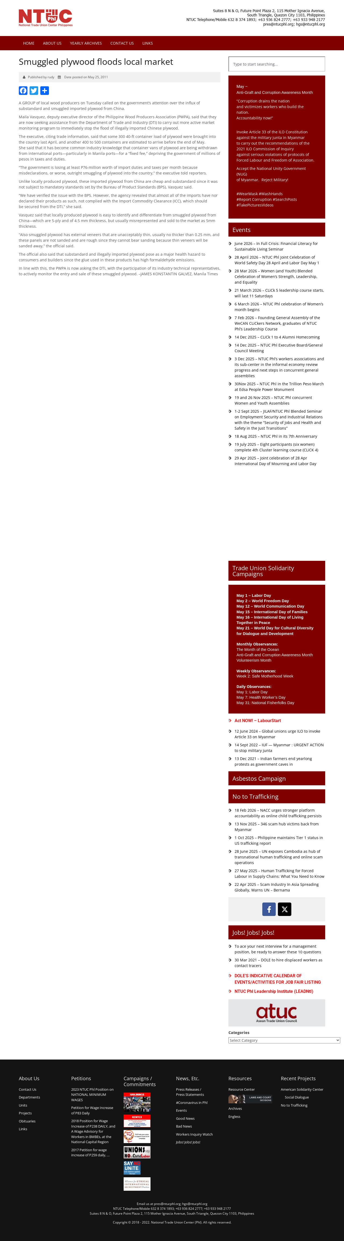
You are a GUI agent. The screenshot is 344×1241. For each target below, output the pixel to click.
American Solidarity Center (302, 1089)
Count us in (137, 1136)
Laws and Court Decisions (250, 1099)
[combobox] (276, 64)
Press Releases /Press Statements (190, 1092)
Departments (29, 1097)
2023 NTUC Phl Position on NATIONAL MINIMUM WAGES (92, 1094)
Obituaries (27, 1121)
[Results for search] (276, 75)
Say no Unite (137, 1168)
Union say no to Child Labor (137, 1152)
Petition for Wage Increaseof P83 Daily (92, 1110)
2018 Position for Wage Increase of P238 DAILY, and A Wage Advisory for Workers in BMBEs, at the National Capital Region (93, 1131)
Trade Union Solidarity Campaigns (263, 571)
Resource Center (241, 1089)
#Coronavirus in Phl (191, 1102)
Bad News (184, 1126)
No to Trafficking (255, 796)
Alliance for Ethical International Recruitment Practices (137, 1184)
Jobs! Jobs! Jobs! (253, 932)
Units (23, 1105)
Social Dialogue (297, 1097)
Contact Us (122, 43)
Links (147, 43)
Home (28, 43)
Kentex (137, 1121)
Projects (25, 1113)
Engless (234, 1116)
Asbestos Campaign (259, 778)
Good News (185, 1118)
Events (241, 230)
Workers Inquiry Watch (194, 1134)
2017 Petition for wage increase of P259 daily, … (90, 1152)
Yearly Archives (86, 43)
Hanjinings (137, 1102)
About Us (52, 43)
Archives (235, 1108)
